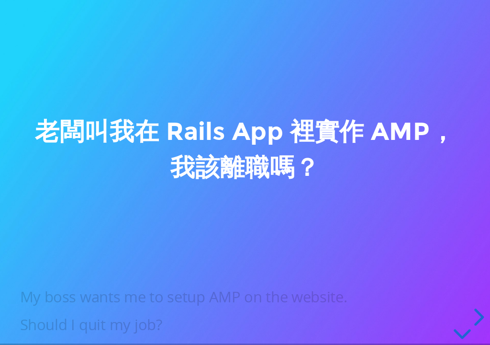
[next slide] (477, 317)
